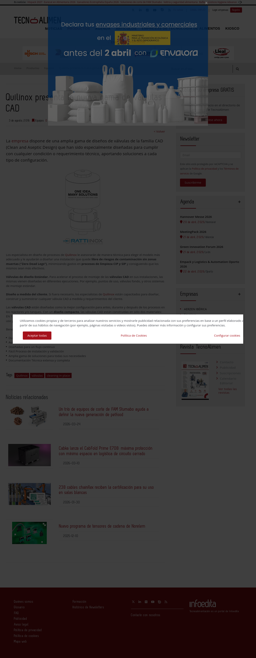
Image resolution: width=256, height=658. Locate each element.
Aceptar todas (37, 335)
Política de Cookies (134, 335)
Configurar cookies (227, 335)
